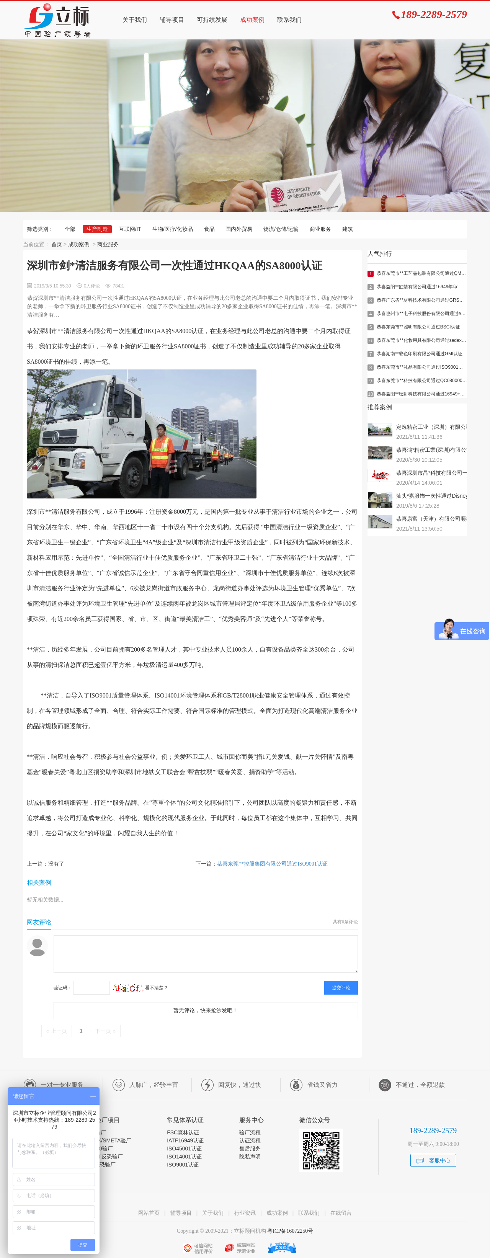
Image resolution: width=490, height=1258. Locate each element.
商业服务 (320, 229)
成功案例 (252, 19)
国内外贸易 (238, 229)
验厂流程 (250, 1132)
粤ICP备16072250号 (289, 1231)
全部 (70, 229)
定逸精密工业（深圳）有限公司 (433, 427)
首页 (56, 244)
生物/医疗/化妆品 (172, 229)
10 (370, 394)
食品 (209, 229)
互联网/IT (130, 229)
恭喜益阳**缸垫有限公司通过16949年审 (417, 286)
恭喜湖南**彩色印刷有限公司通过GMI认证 (419, 353)
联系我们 (289, 19)
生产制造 (97, 229)
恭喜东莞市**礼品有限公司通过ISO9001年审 (422, 367)
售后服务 (250, 1148)
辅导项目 (172, 19)
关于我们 (134, 19)
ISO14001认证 (184, 1156)
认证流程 (250, 1140)
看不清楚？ (140, 987)
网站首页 (149, 1213)
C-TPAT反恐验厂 (103, 1156)
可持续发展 (212, 19)
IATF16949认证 (185, 1140)
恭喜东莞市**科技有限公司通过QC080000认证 (424, 380)
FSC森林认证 (183, 1132)
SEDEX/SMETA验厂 (107, 1140)
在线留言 (341, 1213)
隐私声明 (250, 1156)
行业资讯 (245, 1213)
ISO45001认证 (184, 1148)
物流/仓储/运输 (281, 229)
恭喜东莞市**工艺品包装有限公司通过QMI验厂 (424, 273)
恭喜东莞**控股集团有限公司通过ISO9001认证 (272, 864)
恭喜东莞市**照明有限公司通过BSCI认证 (418, 327)
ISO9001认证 (183, 1165)
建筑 (347, 229)
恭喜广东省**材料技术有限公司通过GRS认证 (422, 300)
